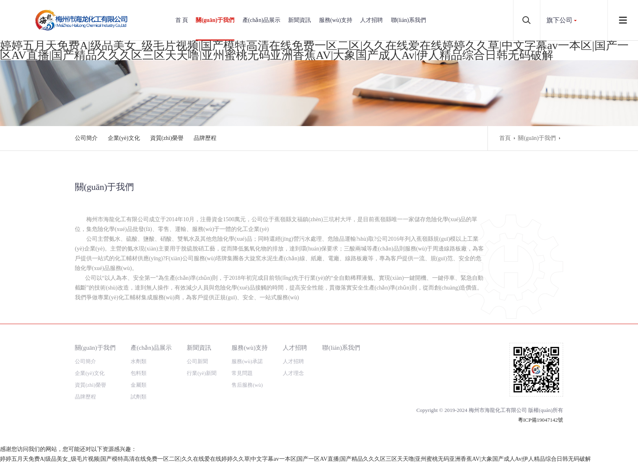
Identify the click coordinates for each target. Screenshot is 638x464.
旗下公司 (559, 20)
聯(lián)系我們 (408, 20)
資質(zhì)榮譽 (167, 138)
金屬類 (138, 385)
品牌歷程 (205, 138)
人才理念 (293, 373)
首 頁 (181, 20)
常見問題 (242, 373)
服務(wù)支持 (335, 20)
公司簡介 (86, 138)
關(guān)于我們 (215, 20)
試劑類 (138, 397)
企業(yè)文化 (124, 138)
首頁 (505, 138)
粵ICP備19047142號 (540, 420)
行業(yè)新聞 (201, 373)
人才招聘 (371, 20)
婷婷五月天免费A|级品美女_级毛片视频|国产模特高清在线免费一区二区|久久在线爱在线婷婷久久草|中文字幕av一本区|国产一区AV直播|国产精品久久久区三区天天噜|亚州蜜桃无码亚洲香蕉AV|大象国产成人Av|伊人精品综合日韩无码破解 (314, 50)
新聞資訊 (299, 20)
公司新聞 (197, 361)
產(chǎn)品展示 (262, 20)
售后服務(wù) (247, 385)
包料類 (138, 373)
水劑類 (138, 361)
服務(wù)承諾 (247, 361)
